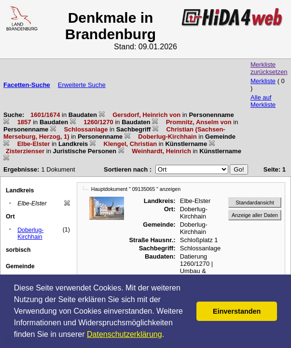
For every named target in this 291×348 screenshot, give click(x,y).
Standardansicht (255, 202)
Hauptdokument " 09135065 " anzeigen (135, 189)
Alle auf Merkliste (263, 101)
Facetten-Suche (26, 84)
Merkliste (263, 81)
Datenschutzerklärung (124, 334)
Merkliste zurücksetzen (269, 68)
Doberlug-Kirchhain (30, 233)
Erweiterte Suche (82, 84)
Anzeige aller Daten (255, 215)
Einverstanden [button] (237, 311)
